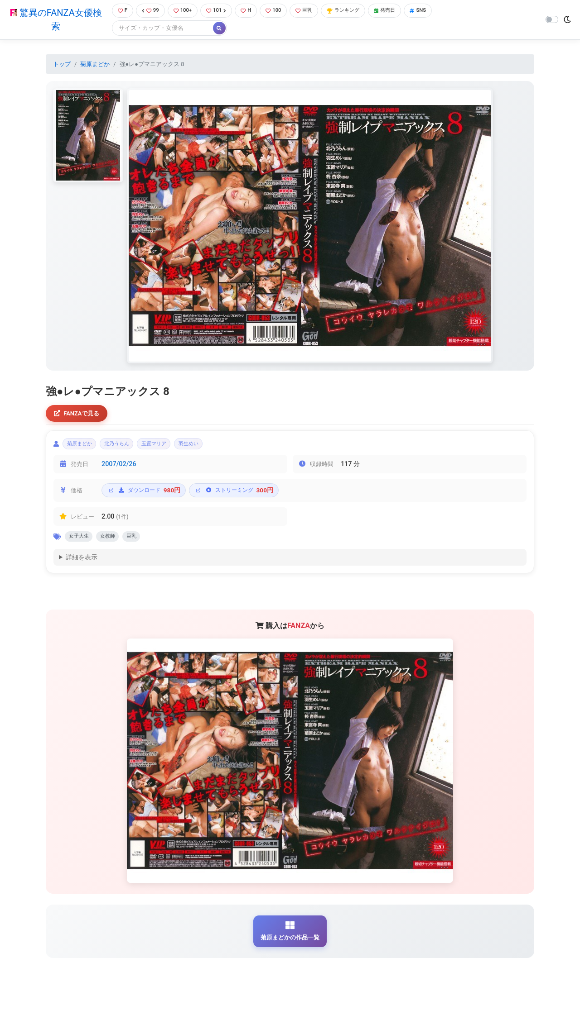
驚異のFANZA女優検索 (54, 20)
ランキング (355, 11)
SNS (436, 11)
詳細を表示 (81, 565)
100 (279, 11)
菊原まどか (95, 65)
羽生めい (215, 447)
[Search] (158, 29)
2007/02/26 (119, 469)
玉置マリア (173, 447)
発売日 (400, 11)
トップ (62, 65)
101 (219, 11)
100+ (182, 11)
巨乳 (312, 11)
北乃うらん (128, 447)
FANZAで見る (79, 415)
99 (148, 11)
